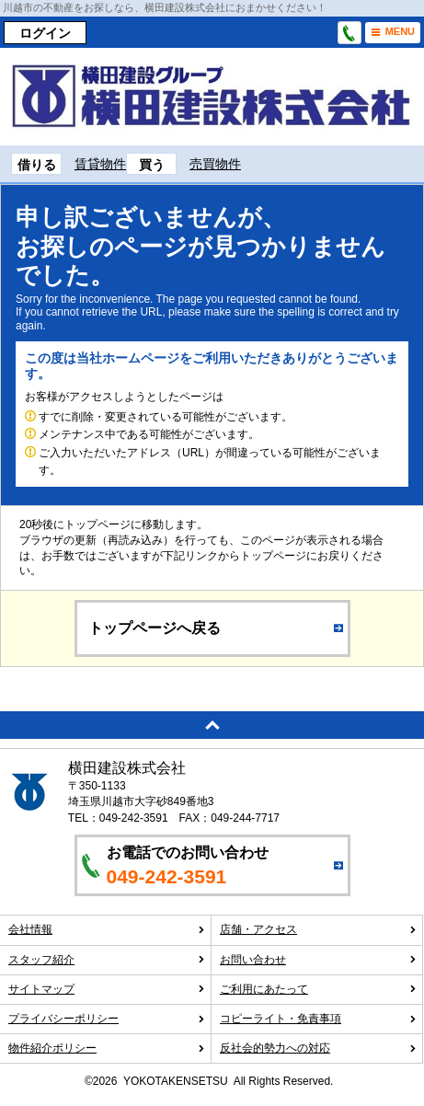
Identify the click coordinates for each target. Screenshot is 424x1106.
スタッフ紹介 (106, 959)
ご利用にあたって (318, 989)
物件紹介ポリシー (106, 1048)
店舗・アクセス (318, 929)
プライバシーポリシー (106, 1018)
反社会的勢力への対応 (318, 1048)
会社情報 (106, 929)
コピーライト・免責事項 (318, 1018)
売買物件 (215, 163)
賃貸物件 (100, 163)
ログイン (45, 33)
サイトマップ (106, 989)
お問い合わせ (318, 959)
